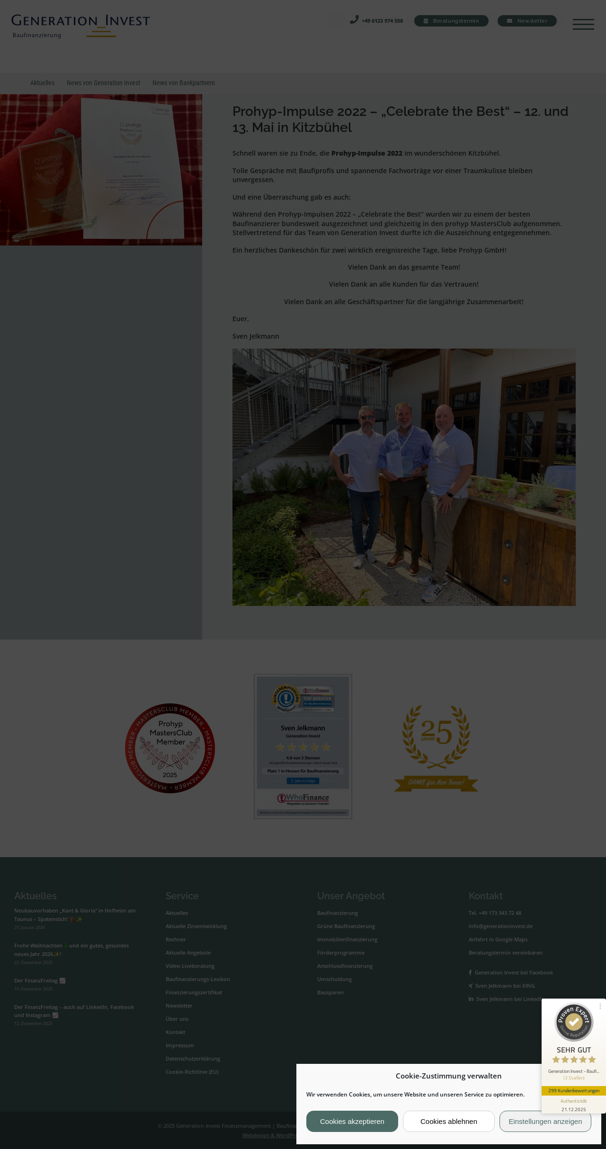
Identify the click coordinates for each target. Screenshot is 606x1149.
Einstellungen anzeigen (545, 1121)
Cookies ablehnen (448, 1121)
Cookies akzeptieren (352, 1121)
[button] (586, 1076)
